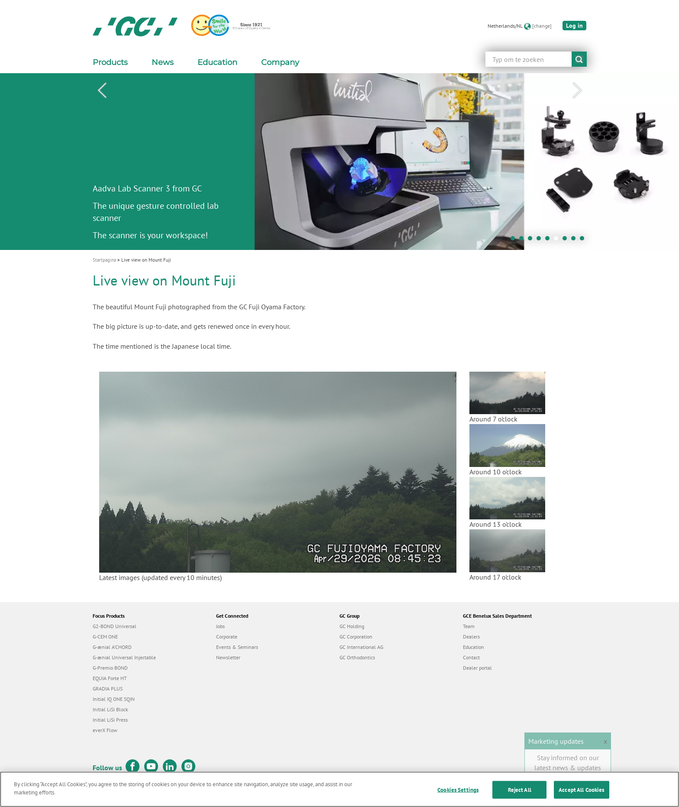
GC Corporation (356, 636)
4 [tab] (541, 240)
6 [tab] (558, 240)
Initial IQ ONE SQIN (114, 699)
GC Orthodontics (357, 657)
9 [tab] (584, 240)
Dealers (471, 636)
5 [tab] (549, 240)
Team (469, 626)
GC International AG (361, 647)
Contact (471, 657)
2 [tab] (523, 240)
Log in (574, 25)
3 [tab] (532, 240)
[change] (542, 26)
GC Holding (352, 626)
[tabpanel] (339, 161)
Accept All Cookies (581, 794)
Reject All (519, 794)
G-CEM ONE (105, 636)
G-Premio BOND (110, 667)
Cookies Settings (458, 794)
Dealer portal (477, 667)
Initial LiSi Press (110, 719)
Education (473, 647)
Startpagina (104, 260)
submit (579, 59)
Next (577, 90)
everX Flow (105, 730)
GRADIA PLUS (108, 688)
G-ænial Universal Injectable (124, 657)
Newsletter (228, 657)
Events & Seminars (237, 647)
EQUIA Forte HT (110, 678)
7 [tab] (567, 240)
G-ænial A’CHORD (112, 647)
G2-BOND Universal (114, 626)
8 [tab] (575, 240)
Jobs (220, 626)
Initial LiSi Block (110, 709)
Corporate (226, 636)
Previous (102, 90)
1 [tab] (515, 240)
